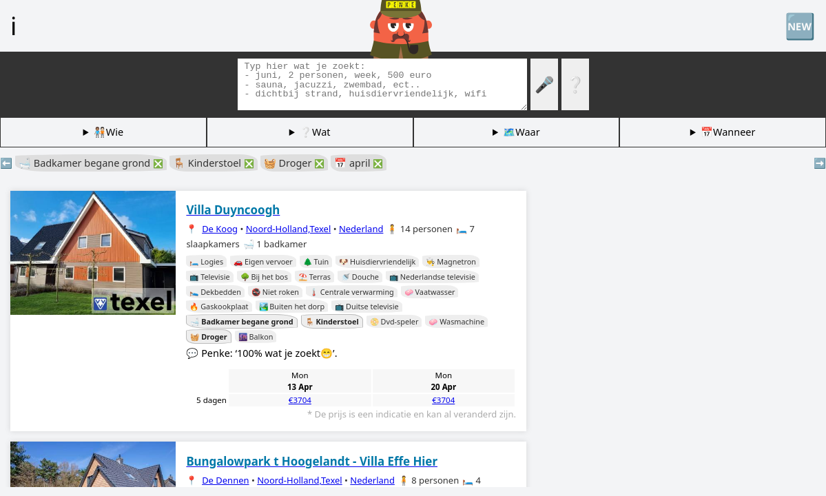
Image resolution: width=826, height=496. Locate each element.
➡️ (820, 162)
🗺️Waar (521, 131)
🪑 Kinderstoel (213, 162)
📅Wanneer (728, 131)
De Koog (220, 229)
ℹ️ (13, 25)
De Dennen (225, 480)
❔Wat (315, 131)
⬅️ (6, 162)
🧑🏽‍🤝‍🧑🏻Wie (108, 131)
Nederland (361, 229)
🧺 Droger (294, 162)
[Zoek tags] (382, 84)
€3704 (300, 400)
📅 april (358, 162)
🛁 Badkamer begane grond (91, 162)
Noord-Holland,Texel (288, 229)
